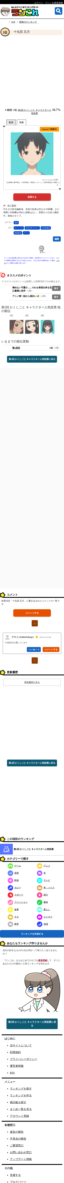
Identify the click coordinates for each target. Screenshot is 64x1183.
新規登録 (42, 960)
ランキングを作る (21, 1095)
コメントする (32, 613)
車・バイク (46, 887)
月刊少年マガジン (32, 228)
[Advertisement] (32, 72)
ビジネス (44, 917)
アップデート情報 (21, 1159)
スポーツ (15, 894)
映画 (13, 880)
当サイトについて (21, 1045)
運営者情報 (17, 1065)
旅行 (42, 894)
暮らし (43, 909)
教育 (13, 924)
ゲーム (14, 865)
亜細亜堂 (18, 233)
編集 (57, 239)
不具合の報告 (18, 1138)
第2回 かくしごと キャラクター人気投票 (34, 849)
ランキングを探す (21, 1088)
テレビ (43, 880)
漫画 (16, 223)
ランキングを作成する (32, 934)
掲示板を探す (18, 1102)
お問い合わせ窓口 (21, 1152)
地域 (42, 924)
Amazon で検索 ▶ (49, 129)
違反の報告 (17, 1131)
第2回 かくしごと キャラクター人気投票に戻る (32, 359)
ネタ (13, 917)
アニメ (26, 233)
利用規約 (15, 1052)
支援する (15, 1175)
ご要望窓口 (17, 1145)
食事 (13, 909)
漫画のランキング (28, 22)
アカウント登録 (19, 1116)
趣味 (42, 902)
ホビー (14, 887)
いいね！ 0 (34, 649)
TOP (13, 22)
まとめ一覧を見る (21, 1109)
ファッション (18, 902)
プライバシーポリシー (23, 1059)
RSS (12, 1072)
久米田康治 (45, 228)
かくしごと (19, 228)
